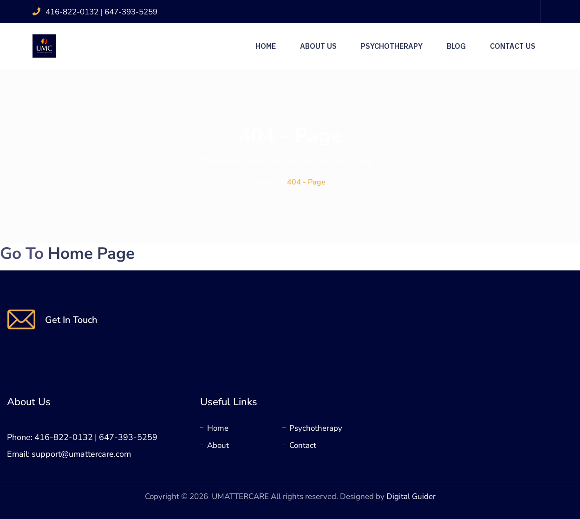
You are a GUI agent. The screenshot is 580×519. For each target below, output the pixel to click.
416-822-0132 (73, 12)
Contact (302, 445)
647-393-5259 (130, 12)
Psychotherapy (392, 46)
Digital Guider (411, 496)
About (218, 445)
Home (265, 46)
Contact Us (512, 46)
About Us (318, 46)
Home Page (91, 253)
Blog (456, 46)
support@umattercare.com (81, 454)
